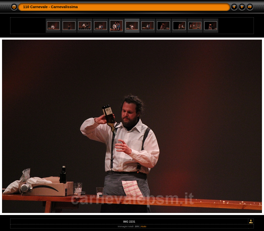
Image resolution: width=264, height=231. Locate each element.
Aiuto (143, 226)
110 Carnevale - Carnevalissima (50, 7)
